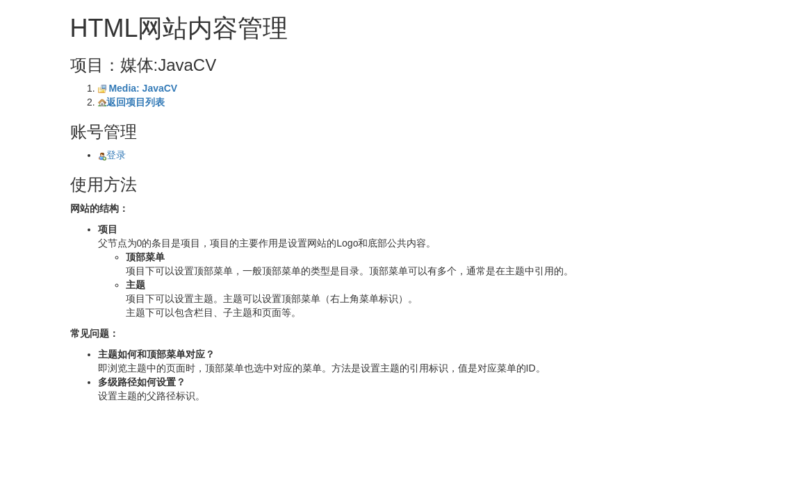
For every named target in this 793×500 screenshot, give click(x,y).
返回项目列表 (135, 102)
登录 (112, 154)
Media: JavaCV (142, 88)
